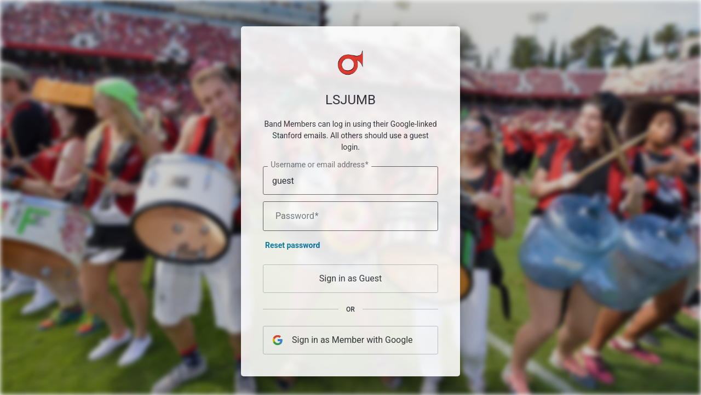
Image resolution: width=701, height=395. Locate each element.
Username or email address (320, 167)
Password (297, 218)
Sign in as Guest (350, 280)
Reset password (292, 247)
